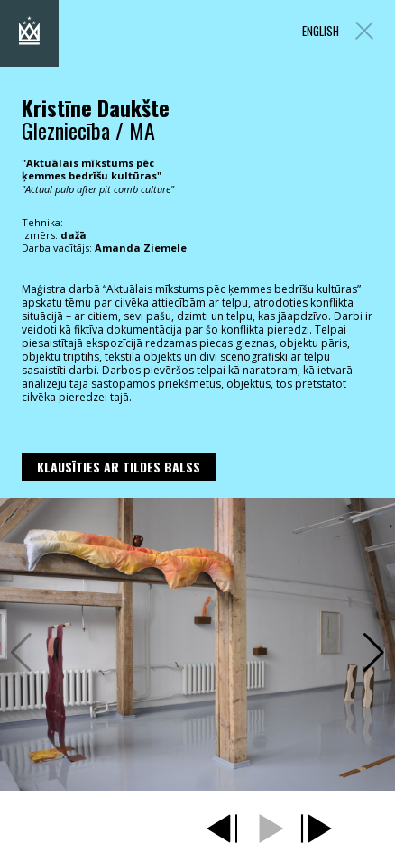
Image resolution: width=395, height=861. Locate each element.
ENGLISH (320, 31)
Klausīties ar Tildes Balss (118, 466)
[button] (374, 653)
